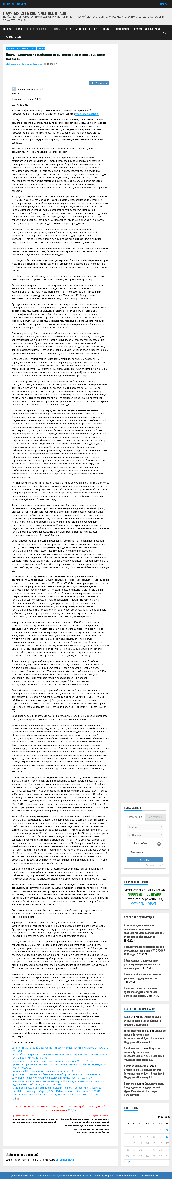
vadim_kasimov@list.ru (87, 113)
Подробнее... (130, 1175)
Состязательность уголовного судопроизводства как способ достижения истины (140, 992)
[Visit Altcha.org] (159, 844)
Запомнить (136, 852)
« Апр (127, 1161)
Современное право (36, 28)
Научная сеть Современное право (34, 13)
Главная (7, 28)
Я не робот (140, 843)
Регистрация (155, 817)
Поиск (19, 28)
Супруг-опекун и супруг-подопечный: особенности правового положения (142, 1020)
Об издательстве (14, 36)
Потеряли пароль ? (154, 865)
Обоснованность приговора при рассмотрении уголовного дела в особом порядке (142, 964)
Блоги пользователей (86, 28)
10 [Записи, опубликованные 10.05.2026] (167, 1137)
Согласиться (150, 1176)
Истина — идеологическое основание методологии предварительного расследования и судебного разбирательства (144, 931)
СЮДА (72, 1110)
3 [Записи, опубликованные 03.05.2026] (167, 1130)
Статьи (57, 28)
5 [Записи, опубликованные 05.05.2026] (134, 1137)
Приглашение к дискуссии (147, 28)
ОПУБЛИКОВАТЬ (144, 903)
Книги (68, 28)
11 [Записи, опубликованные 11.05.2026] (127, 1143)
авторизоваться (65, 1159)
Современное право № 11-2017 (21, 48)
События (106, 28)
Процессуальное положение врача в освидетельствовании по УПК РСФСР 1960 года (144, 950)
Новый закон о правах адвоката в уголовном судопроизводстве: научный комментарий (36, 1119)
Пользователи (122, 28)
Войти (163, 4)
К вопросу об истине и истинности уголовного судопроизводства (142, 976)
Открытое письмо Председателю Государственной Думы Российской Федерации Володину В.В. (145, 1036)
